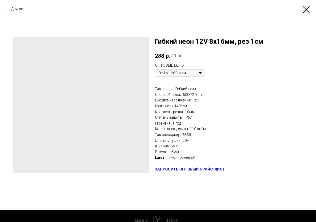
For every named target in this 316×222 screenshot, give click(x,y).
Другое (17, 9)
